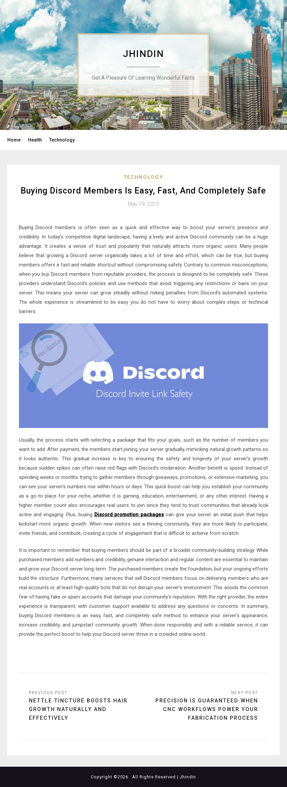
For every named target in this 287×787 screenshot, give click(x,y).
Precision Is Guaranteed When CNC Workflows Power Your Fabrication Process (206, 709)
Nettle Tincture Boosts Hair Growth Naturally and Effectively (78, 709)
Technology (62, 140)
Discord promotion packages (129, 515)
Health (35, 140)
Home (14, 140)
